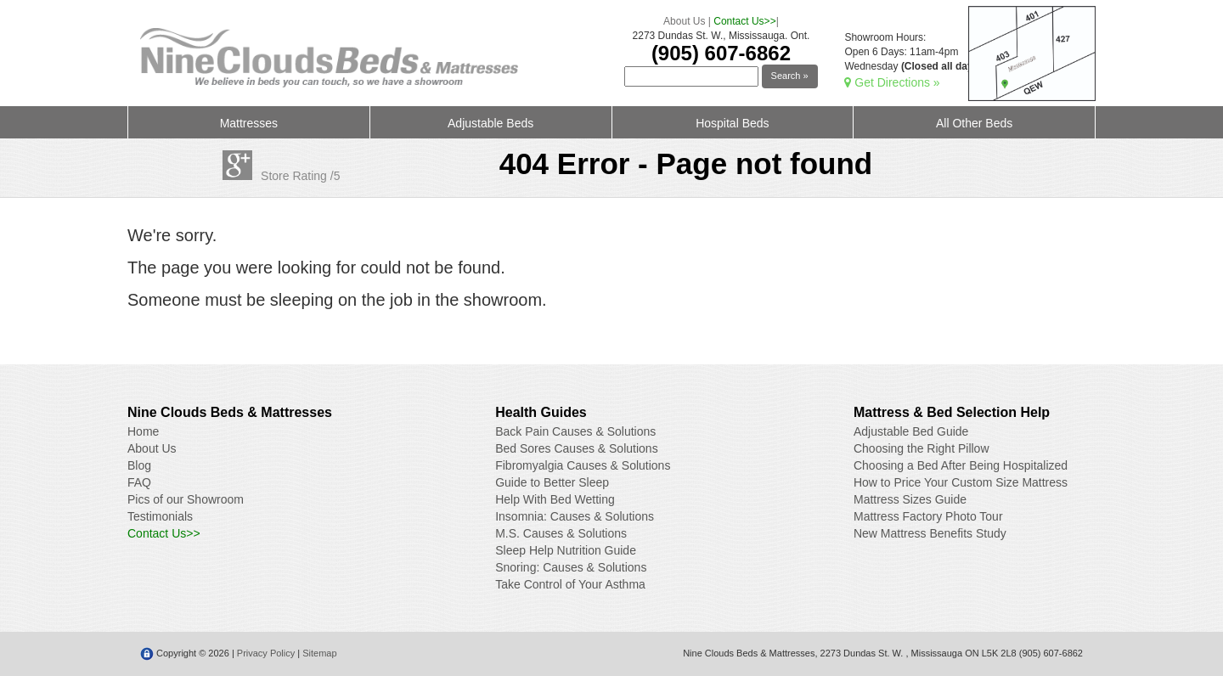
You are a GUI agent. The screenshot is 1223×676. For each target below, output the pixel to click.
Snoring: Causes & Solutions (570, 567)
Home (143, 431)
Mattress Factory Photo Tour (928, 516)
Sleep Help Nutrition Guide (565, 550)
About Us (684, 21)
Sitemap (319, 653)
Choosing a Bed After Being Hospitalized (961, 465)
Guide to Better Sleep (552, 482)
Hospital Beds (732, 123)
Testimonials (160, 516)
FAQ (139, 482)
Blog (139, 465)
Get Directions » (891, 82)
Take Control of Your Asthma (570, 584)
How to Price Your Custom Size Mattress (961, 482)
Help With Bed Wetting (555, 499)
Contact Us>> (744, 21)
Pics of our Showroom (185, 499)
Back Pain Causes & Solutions (575, 431)
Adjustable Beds (490, 123)
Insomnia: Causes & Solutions (574, 516)
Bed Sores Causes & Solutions (576, 448)
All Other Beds (974, 123)
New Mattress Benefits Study (930, 533)
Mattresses (249, 123)
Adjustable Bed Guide (911, 431)
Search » (790, 75)
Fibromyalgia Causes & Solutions (582, 465)
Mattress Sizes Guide (910, 499)
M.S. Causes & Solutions (561, 533)
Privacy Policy (266, 653)
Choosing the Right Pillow (921, 448)
